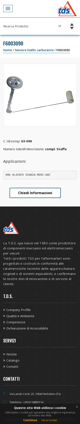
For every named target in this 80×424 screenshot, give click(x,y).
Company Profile (18, 310)
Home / (9, 50)
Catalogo (12, 360)
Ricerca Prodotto (15, 26)
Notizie (11, 354)
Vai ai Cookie (49, 420)
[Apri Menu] (8, 8)
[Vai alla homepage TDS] (67, 8)
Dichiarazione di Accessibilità (27, 328)
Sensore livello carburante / (35, 50)
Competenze (15, 322)
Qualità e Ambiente (20, 316)
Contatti (12, 366)
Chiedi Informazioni (35, 193)
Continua (30, 420)
